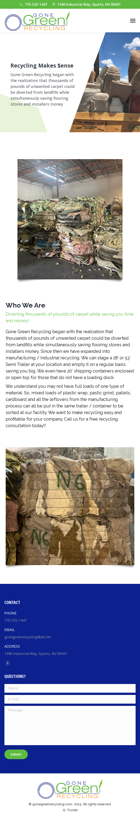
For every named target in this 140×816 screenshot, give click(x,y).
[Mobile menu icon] (133, 20)
